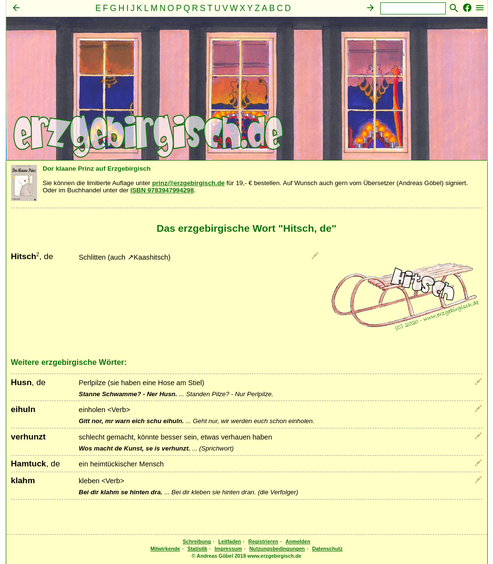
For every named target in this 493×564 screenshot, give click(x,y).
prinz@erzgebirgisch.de (188, 183)
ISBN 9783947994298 (162, 190)
